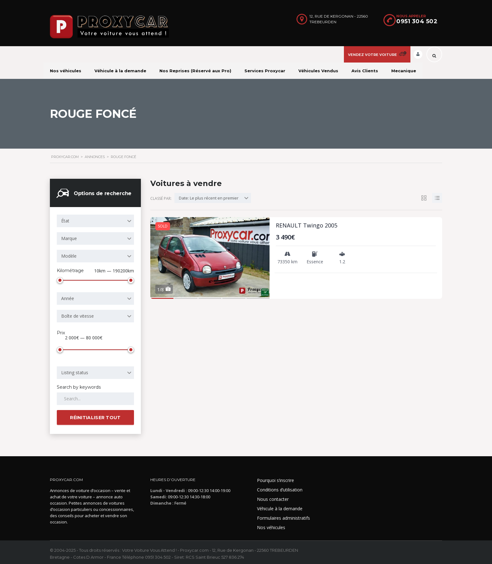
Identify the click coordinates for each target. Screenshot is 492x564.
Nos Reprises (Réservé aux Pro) (195, 70)
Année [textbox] (67, 297)
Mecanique (403, 70)
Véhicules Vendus (318, 70)
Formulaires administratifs (283, 515)
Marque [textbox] (69, 238)
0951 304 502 (416, 21)
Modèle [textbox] (69, 256)
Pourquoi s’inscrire (275, 478)
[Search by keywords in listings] (95, 396)
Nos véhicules (65, 70)
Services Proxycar (264, 70)
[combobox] (95, 221)
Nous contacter (273, 497)
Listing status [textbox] (74, 370)
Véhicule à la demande (120, 70)
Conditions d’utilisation (279, 487)
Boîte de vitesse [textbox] (77, 315)
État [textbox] (65, 221)
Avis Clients (364, 70)
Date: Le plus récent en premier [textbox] (208, 198)
